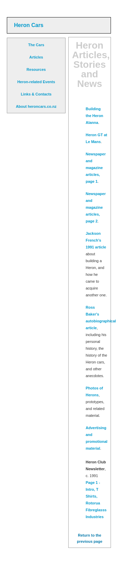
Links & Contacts (36, 94)
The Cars (36, 45)
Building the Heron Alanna (94, 116)
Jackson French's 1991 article (96, 240)
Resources (36, 69)
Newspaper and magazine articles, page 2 (96, 207)
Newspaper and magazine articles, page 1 (96, 167)
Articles (36, 57)
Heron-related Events (36, 82)
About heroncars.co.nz (36, 106)
